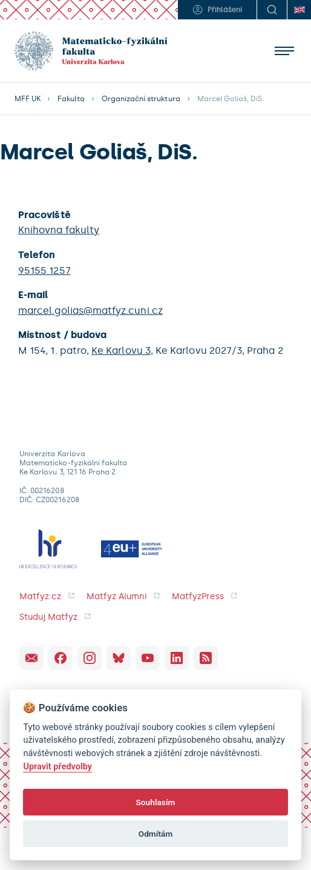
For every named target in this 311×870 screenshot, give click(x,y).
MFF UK (28, 98)
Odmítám (156, 833)
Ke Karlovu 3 (121, 350)
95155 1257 (44, 270)
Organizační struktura (141, 98)
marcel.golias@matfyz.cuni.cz (90, 310)
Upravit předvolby (57, 767)
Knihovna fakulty (58, 230)
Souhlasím (155, 802)
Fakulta (70, 98)
